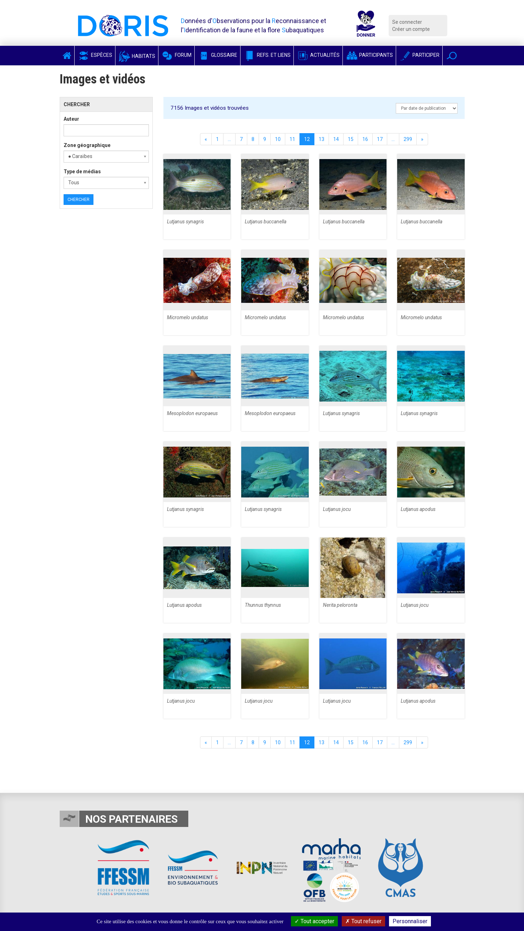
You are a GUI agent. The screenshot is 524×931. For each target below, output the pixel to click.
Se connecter (407, 22)
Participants (369, 55)
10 (278, 139)
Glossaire (217, 55)
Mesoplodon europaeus (192, 413)
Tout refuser (363, 921)
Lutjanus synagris (185, 221)
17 (380, 139)
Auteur (71, 119)
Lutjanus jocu (337, 509)
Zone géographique (87, 145)
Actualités (318, 55)
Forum (176, 55)
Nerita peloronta (340, 605)
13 (321, 139)
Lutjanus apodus (418, 509)
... (229, 139)
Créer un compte (411, 29)
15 (350, 139)
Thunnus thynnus (263, 605)
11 (292, 139)
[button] (452, 55)
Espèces (94, 55)
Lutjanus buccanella (265, 221)
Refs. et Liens (267, 55)
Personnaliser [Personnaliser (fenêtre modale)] (410, 921)
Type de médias (82, 171)
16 (365, 139)
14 (336, 139)
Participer (419, 55)
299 (408, 139)
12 (307, 139)
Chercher (78, 199)
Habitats (136, 56)
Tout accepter (314, 921)
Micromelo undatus (187, 317)
